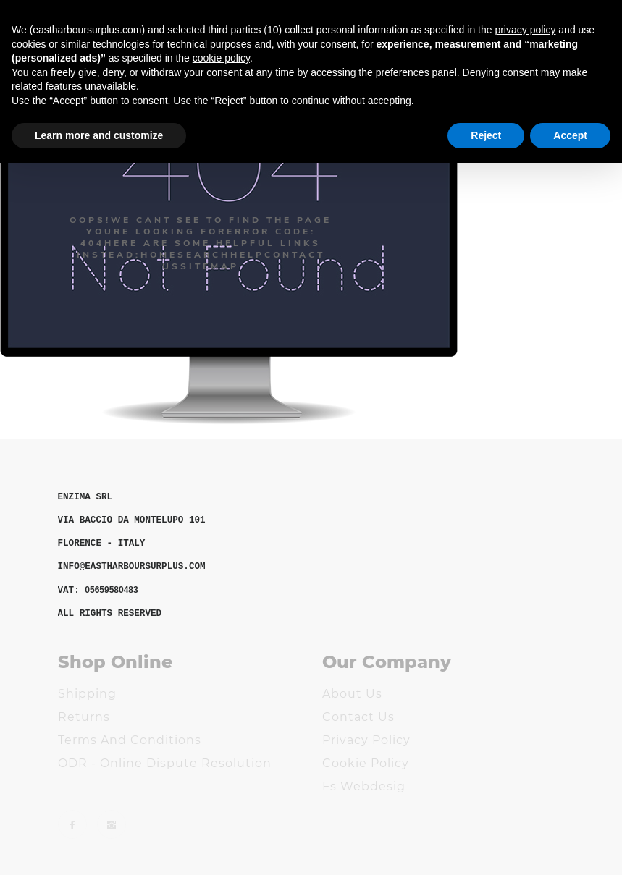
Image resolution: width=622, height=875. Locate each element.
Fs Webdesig (363, 786)
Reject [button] (486, 135)
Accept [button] (570, 135)
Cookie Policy (365, 763)
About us (352, 694)
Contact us (358, 717)
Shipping (87, 694)
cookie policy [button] (221, 58)
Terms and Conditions (129, 740)
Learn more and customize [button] (99, 135)
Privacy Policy (366, 740)
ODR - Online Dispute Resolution (165, 763)
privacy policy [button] (525, 29)
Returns (84, 717)
